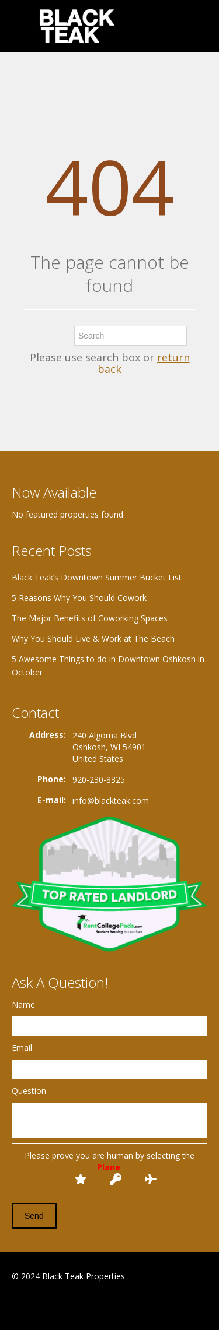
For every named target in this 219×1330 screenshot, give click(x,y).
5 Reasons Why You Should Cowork (79, 597)
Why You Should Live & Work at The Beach (93, 638)
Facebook (15, 1304)
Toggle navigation (22, 27)
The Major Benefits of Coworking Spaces (90, 618)
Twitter (69, 1304)
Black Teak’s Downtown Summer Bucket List (97, 577)
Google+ (40, 1304)
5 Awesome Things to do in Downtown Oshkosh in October (108, 665)
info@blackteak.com (110, 800)
